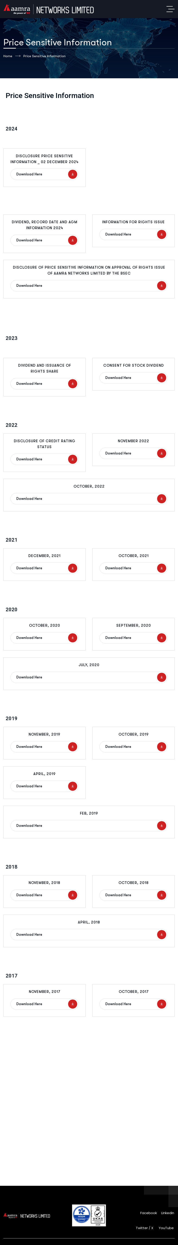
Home (11, 56)
